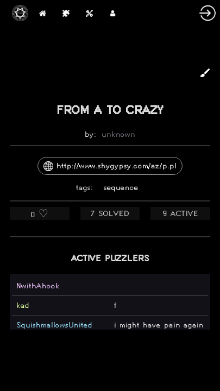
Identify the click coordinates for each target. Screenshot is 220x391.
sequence (121, 187)
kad (22, 305)
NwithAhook (38, 286)
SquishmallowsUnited (54, 325)
